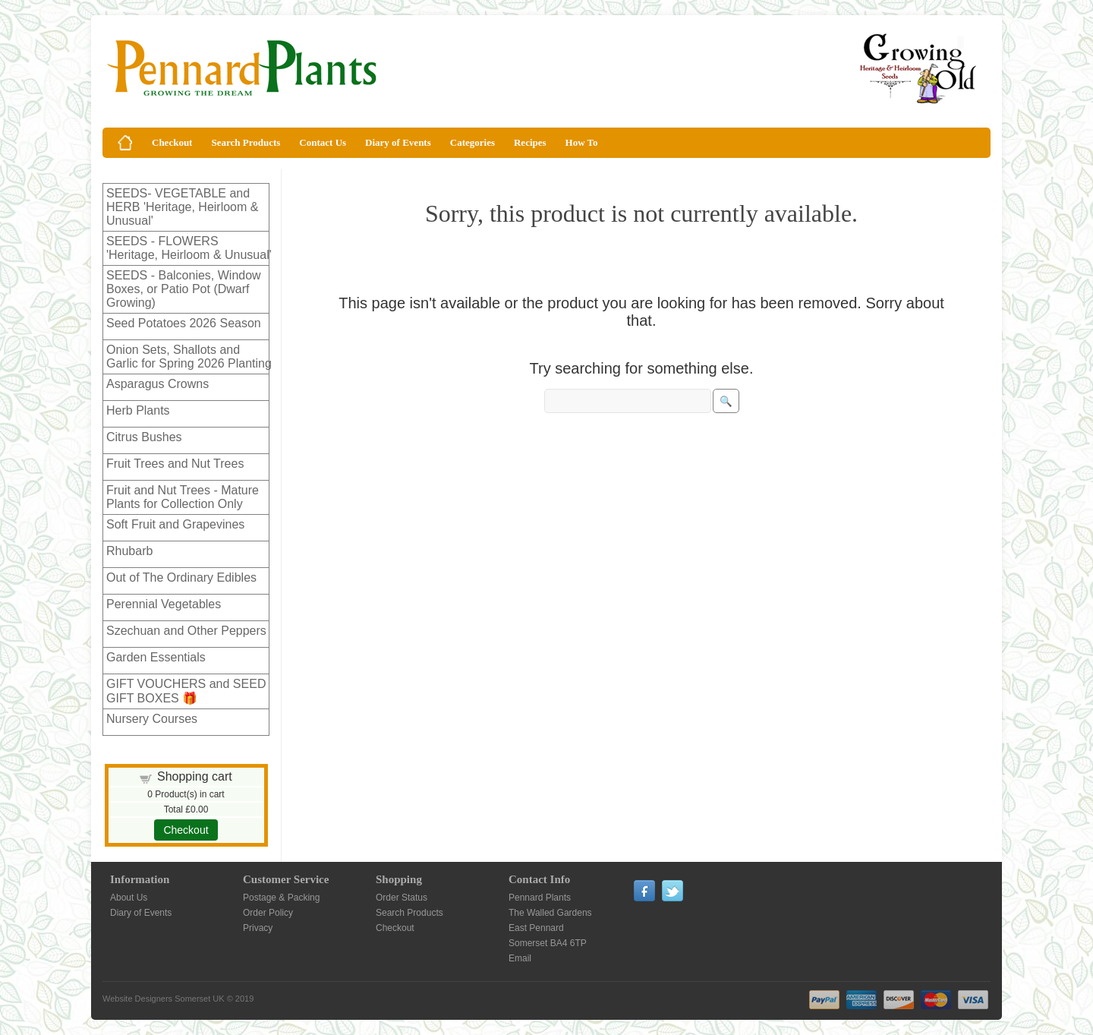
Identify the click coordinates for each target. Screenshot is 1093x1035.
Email (520, 958)
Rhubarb (129, 550)
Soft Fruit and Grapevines (175, 524)
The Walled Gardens (550, 912)
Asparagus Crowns (157, 383)
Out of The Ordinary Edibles (181, 577)
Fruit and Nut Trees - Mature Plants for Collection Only (182, 497)
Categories (472, 142)
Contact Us (322, 142)
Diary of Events (398, 142)
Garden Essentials (156, 657)
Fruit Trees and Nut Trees (175, 463)
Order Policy (268, 912)
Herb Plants (138, 410)
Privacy (257, 928)
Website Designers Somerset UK (163, 998)
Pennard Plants (540, 897)
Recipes (530, 142)
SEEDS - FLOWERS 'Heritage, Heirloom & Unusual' (189, 248)
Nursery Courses (151, 718)
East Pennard (536, 928)
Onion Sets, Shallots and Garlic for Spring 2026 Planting (189, 356)
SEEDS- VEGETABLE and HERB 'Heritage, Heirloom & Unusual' (182, 207)
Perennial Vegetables (163, 604)
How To (581, 142)
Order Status (401, 897)
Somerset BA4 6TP (548, 943)
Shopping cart (194, 776)
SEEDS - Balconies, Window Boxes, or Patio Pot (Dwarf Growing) (183, 289)
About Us (128, 897)
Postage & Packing (281, 897)
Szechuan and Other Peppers (186, 630)
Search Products (245, 142)
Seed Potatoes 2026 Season (183, 323)
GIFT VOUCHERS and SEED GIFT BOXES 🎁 (186, 691)
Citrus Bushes (144, 437)
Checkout (172, 142)
